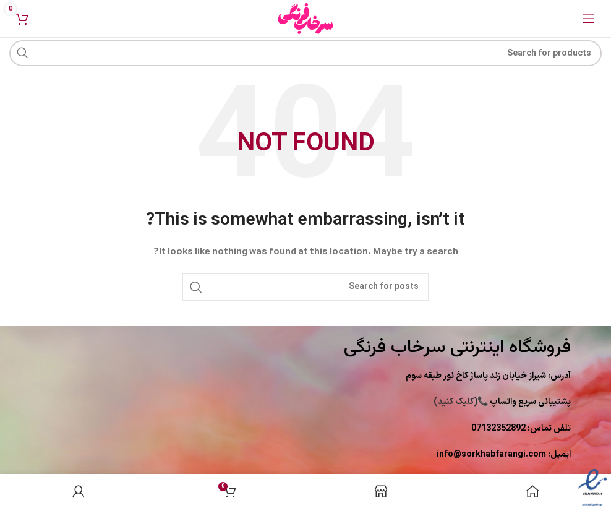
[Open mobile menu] (589, 18)
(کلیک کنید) (502, 401)
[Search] (305, 53)
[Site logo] (305, 18)
